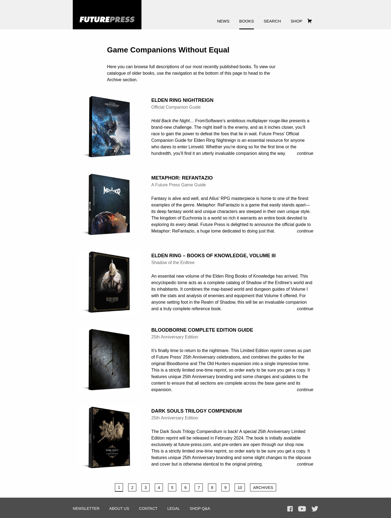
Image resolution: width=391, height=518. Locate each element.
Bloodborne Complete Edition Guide (202, 330)
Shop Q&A (200, 508)
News (223, 21)
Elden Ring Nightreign (182, 100)
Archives (263, 487)
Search (272, 21)
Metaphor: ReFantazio (182, 178)
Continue (305, 153)
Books (246, 21)
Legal (173, 508)
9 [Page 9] (225, 487)
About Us (119, 508)
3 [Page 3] (145, 487)
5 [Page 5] (172, 487)
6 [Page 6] (185, 487)
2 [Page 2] (132, 487)
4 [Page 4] (159, 487)
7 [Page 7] (199, 487)
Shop (296, 21)
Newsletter (86, 508)
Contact (148, 508)
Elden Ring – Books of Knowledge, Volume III (213, 255)
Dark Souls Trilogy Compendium (196, 411)
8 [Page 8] (212, 487)
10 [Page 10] (240, 487)
